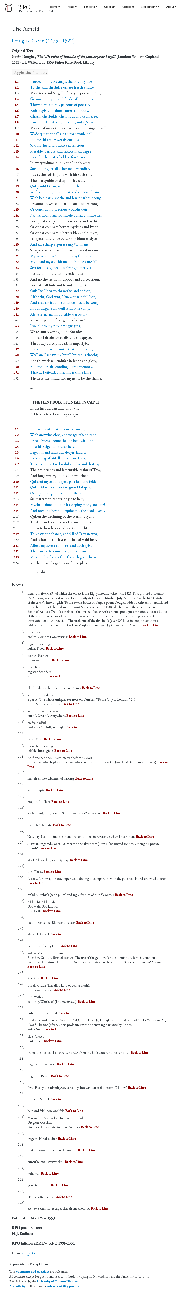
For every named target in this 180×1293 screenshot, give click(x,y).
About (170, 6)
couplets (28, 1253)
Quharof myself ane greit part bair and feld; (63, 481)
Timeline (89, 6)
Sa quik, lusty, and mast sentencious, (57, 145)
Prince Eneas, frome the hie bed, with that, (62, 440)
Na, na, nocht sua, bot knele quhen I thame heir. (67, 215)
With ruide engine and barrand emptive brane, (65, 191)
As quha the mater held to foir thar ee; (59, 156)
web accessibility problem (63, 1286)
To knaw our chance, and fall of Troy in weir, (64, 533)
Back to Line (150, 625)
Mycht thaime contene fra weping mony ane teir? (67, 504)
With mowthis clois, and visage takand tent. (63, 434)
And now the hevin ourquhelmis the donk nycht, (67, 510)
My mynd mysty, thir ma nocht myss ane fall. (64, 261)
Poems (53, 6)
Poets (70, 6)
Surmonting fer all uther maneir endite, (60, 168)
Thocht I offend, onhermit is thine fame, (61, 372)
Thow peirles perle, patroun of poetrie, (60, 104)
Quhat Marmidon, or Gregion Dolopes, (60, 487)
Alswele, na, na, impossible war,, (59, 314)
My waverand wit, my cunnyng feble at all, (62, 255)
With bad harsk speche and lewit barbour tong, (66, 197)
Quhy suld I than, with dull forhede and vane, (64, 186)
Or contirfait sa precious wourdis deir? (59, 209)
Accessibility (17, 1286)
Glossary (109, 6)
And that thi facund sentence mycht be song (64, 302)
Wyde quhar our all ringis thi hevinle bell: (61, 133)
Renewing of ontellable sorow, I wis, (58, 458)
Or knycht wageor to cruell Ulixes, (56, 493)
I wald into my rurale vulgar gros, (55, 325)
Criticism (128, 6)
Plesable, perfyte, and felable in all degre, (61, 151)
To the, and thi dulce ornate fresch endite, (62, 87)
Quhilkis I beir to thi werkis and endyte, (60, 290)
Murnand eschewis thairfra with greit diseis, (63, 557)
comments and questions (32, 1271)
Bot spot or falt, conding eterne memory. (61, 366)
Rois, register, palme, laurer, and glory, (59, 110)
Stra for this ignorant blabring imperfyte (61, 267)
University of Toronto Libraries (57, 1281)
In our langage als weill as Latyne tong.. (60, 308)
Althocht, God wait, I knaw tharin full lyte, (63, 296)
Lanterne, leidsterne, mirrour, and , (62, 122)
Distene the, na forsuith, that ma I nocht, (61, 349)
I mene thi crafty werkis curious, (55, 139)
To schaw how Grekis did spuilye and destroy (64, 463)
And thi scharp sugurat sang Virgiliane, (59, 244)
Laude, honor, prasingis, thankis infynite (61, 81)
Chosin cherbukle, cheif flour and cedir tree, (64, 116)
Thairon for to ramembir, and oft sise (58, 551)
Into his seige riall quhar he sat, (54, 446)
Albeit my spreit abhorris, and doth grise (61, 545)
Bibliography (149, 6)
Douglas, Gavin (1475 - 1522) (43, 40)
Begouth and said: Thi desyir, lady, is (58, 452)
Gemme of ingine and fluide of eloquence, (62, 98)
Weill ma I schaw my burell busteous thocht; (64, 354)
